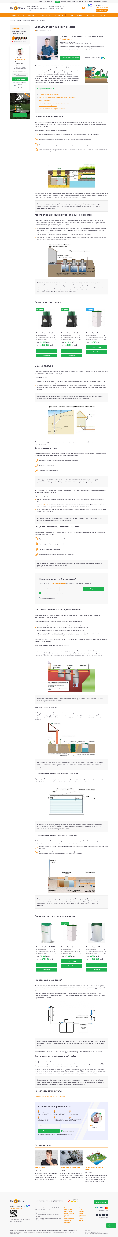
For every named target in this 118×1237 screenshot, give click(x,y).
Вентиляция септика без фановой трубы (52, 109)
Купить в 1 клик (46, 351)
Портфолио (97, 1)
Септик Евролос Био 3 (44, 333)
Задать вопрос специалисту (70, 57)
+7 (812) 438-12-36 (97, 5)
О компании (48, 1)
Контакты (105, 1)
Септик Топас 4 (92, 333)
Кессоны (80, 15)
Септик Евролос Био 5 (69, 333)
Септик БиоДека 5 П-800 (45, 947)
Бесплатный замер (98, 10)
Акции (57, 1)
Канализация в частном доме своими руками (50, 1097)
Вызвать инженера (46, 1131)
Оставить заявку (20, 79)
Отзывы (86, 1)
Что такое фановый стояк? (48, 106)
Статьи (91, 1)
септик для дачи (45, 504)
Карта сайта (88, 1230)
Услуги (41, 1)
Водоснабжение (29, 15)
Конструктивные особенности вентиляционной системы (57, 97)
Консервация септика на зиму (70, 1167)
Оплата (81, 1)
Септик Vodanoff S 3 (94, 947)
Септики (14, 15)
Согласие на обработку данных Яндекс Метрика (96, 1233)
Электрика (57, 15)
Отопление (44, 15)
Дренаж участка (69, 1218)
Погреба (70, 15)
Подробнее (46, 355)
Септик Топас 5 (67, 947)
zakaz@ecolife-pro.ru (99, 7)
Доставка (75, 1)
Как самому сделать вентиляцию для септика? (54, 103)
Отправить (93, 589)
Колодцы (90, 15)
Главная (12, 20)
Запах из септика (40, 1167)
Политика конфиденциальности (92, 1232)
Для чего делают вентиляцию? (49, 94)
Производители (66, 1)
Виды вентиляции (44, 100)
